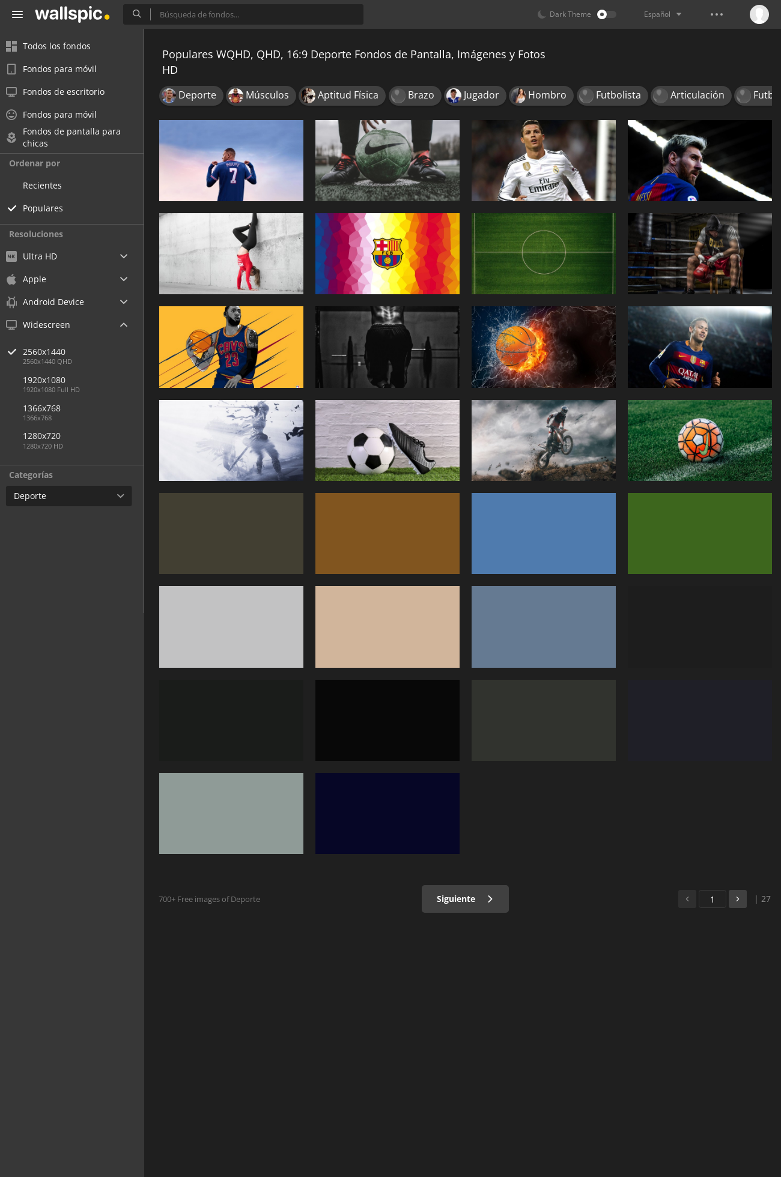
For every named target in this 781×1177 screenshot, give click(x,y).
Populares (49, 208)
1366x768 (48, 408)
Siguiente (465, 898)
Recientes (48, 185)
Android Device (51, 302)
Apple (32, 279)
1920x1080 (50, 379)
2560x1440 (89, 351)
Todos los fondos (54, 46)
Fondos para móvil (57, 68)
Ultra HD (37, 256)
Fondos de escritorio (61, 91)
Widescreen (44, 324)
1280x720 (48, 435)
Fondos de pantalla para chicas (69, 137)
